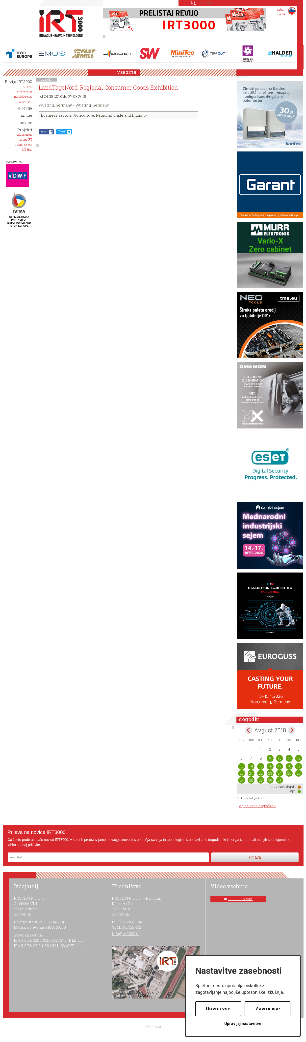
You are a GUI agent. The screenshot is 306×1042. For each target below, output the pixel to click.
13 (242, 766)
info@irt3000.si (125, 933)
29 (261, 780)
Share (43, 131)
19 (299, 766)
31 (279, 780)
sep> (291, 730)
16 (270, 766)
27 (242, 780)
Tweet (61, 131)
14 (251, 766)
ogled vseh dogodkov (257, 806)
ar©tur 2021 (153, 1026)
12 (299, 758)
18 (289, 766)
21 (251, 773)
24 (279, 773)
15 (261, 766)
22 (261, 773)
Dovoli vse (218, 1009)
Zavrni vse (267, 1009)
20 (242, 773)
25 (289, 773)
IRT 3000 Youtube (240, 899)
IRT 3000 (59, 24)
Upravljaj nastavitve (242, 1023)
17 (279, 766)
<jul (248, 730)
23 (270, 773)
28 (251, 780)
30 (270, 780)
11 (289, 758)
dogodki (46, 79)
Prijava (255, 857)
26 (299, 773)
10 (279, 758)
